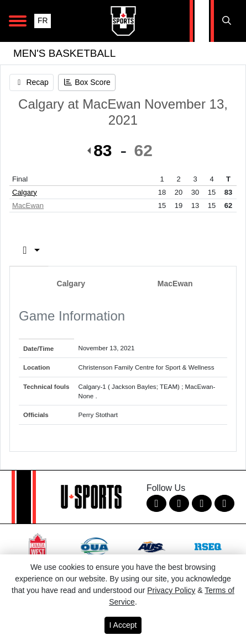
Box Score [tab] (49, 250)
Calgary (24, 192)
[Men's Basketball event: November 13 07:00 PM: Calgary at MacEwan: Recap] (31, 82)
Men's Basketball (64, 53)
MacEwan (28, 205)
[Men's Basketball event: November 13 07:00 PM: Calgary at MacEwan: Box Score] (87, 82)
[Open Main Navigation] (18, 21)
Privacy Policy (171, 590)
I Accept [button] (123, 625)
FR (43, 21)
